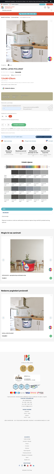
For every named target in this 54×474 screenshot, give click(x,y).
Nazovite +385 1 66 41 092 (29, 13)
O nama (27, 446)
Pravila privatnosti (27, 452)
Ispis (10, 65)
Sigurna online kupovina (45, 151)
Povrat (27, 443)
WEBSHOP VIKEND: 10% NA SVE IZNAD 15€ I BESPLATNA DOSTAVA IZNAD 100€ (26, 1)
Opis (4, 209)
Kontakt (50, 141)
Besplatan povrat (21, 151)
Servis (27, 457)
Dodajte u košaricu (19, 124)
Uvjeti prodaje (27, 439)
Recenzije (18, 72)
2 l (2, 116)
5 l (6, 116)
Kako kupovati (27, 450)
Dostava (27, 448)
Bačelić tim (27, 459)
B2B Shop (42, 4)
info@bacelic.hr (28, 406)
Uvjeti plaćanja (8, 141)
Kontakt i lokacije (27, 441)
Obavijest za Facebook (27, 455)
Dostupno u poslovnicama (44, 136)
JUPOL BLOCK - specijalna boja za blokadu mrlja (14, 275)
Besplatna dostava (9, 151)
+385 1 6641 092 (28, 402)
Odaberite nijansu (10, 88)
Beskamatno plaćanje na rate (33, 151)
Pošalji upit (49, 4)
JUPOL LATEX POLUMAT (8, 333)
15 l (10, 116)
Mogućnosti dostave (30, 141)
